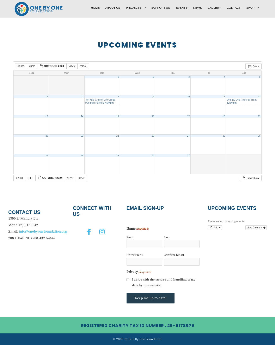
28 (82, 155)
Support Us (160, 7)
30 (153, 155)
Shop (250, 7)
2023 (21, 66)
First (130, 237)
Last (167, 237)
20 (46, 136)
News (197, 7)
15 (117, 116)
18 (224, 116)
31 (188, 155)
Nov (72, 66)
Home (95, 7)
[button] (250, 178)
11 (224, 96)
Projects (133, 7)
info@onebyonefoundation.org (43, 231)
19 (259, 116)
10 (188, 96)
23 (153, 136)
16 (153, 116)
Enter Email (135, 255)
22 (117, 136)
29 (117, 155)
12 (259, 96)
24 (188, 136)
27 (46, 155)
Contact (234, 7)
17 (188, 116)
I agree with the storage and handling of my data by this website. (163, 282)
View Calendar (256, 227)
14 (82, 116)
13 (46, 116)
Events (181, 7)
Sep (32, 66)
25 (224, 136)
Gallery (214, 7)
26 (259, 136)
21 (82, 136)
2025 (83, 66)
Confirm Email (174, 255)
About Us (112, 7)
